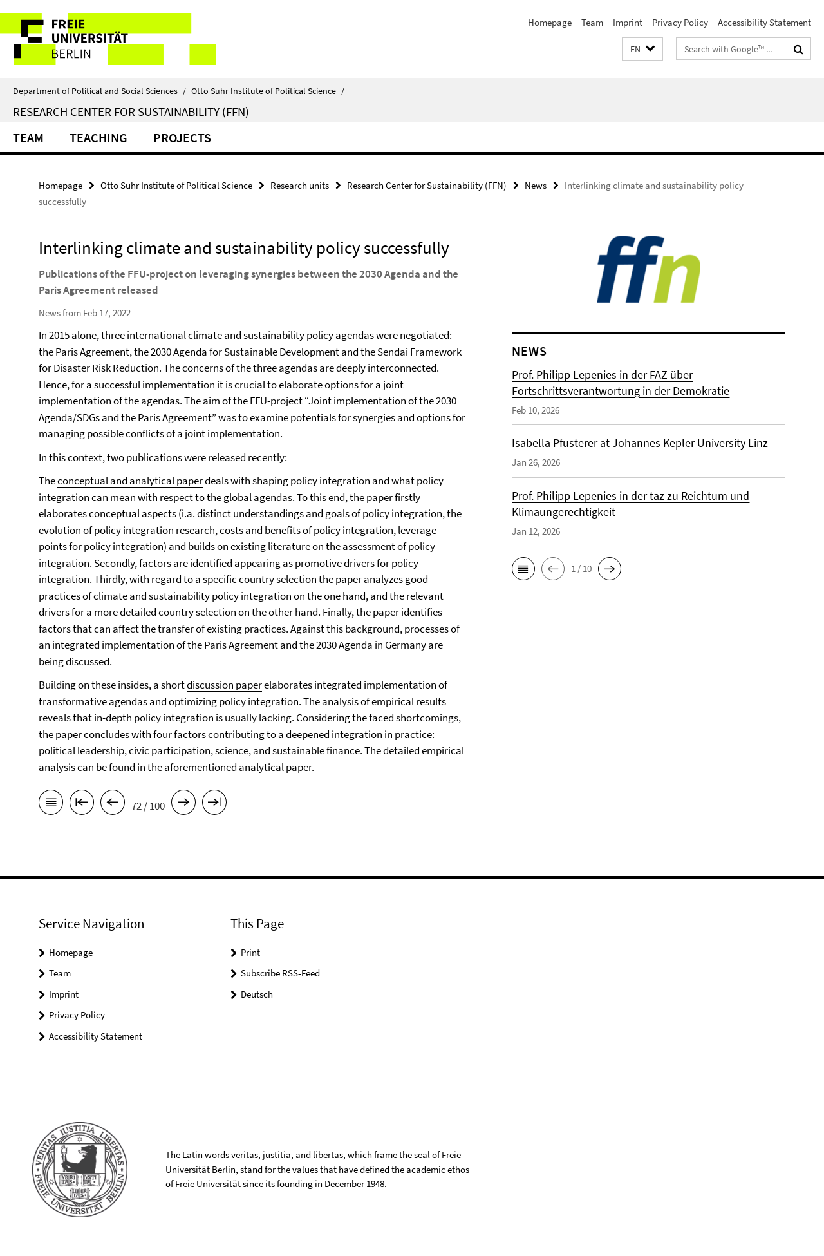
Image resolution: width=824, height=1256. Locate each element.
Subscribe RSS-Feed (280, 973)
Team (592, 22)
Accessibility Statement (764, 22)
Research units (299, 185)
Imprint (627, 22)
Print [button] (250, 952)
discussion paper (224, 685)
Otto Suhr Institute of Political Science (267, 90)
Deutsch (257, 994)
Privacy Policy (680, 22)
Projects (182, 137)
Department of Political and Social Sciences (99, 90)
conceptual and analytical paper (130, 480)
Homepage (550, 22)
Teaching (98, 137)
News (536, 185)
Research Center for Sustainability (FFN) (131, 111)
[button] (642, 49)
